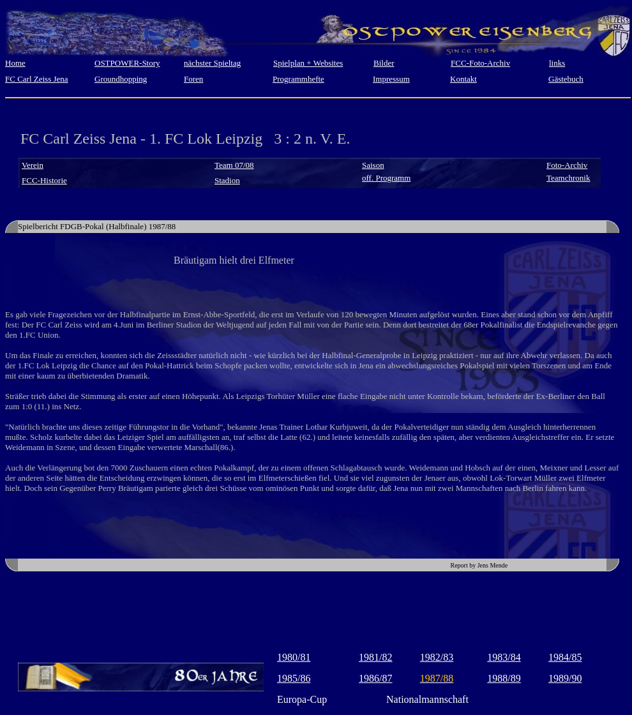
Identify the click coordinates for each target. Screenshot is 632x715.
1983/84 (503, 657)
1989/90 (565, 678)
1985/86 (293, 678)
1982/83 (436, 657)
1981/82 (375, 657)
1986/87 (375, 678)
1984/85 (565, 657)
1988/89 (503, 678)
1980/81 (293, 657)
